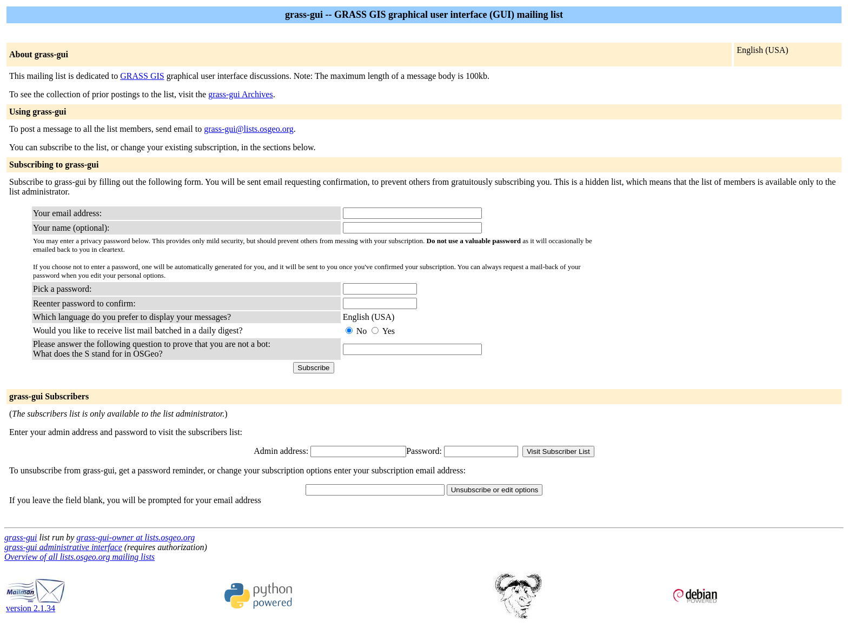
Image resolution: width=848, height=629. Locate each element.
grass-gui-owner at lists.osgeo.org (135, 537)
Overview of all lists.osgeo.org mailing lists (79, 556)
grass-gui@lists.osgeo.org (249, 128)
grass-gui (20, 537)
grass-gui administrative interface (63, 547)
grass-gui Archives (240, 94)
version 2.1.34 (35, 604)
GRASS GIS (142, 76)
